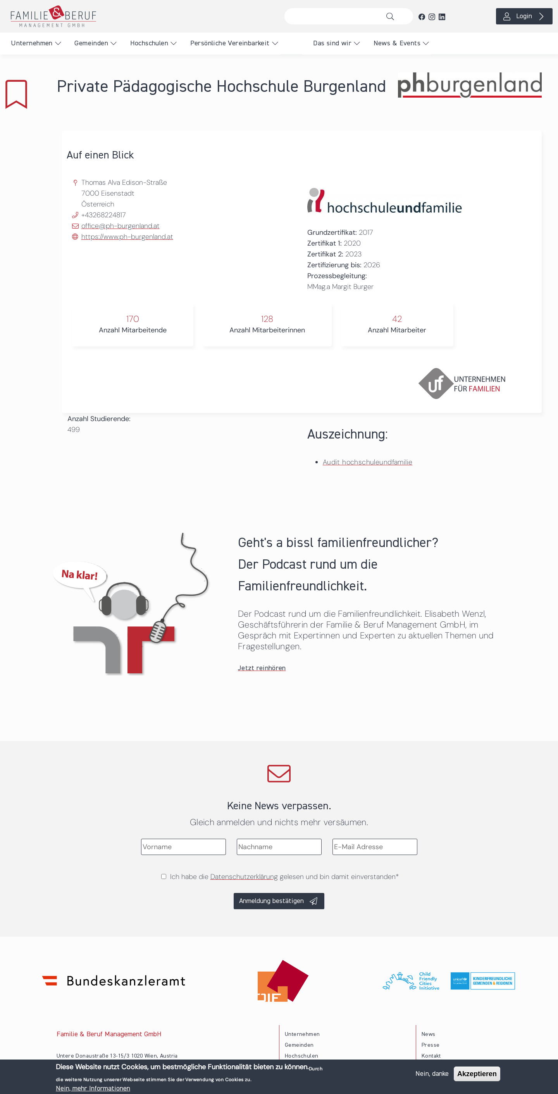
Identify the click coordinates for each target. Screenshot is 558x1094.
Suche (392, 16)
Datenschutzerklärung (244, 876)
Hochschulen (149, 43)
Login (524, 16)
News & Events (397, 43)
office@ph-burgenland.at (120, 225)
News (429, 1034)
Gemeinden (91, 43)
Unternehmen (31, 43)
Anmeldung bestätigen (271, 901)
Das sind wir (332, 43)
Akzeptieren (477, 1075)
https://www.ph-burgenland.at (127, 236)
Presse (430, 1045)
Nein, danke (432, 1075)
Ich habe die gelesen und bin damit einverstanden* (284, 876)
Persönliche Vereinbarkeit (230, 43)
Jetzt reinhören (262, 668)
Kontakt (431, 1056)
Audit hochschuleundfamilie (368, 462)
